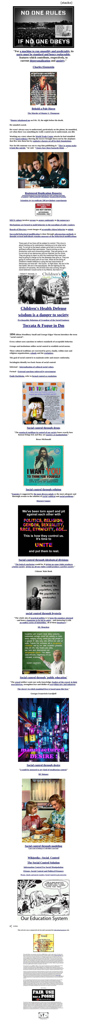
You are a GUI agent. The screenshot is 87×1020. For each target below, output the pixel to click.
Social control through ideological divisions (43, 559)
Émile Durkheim (17, 376)
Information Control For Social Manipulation (43, 867)
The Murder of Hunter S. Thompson (43, 113)
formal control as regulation (44, 376)
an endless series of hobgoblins (33, 622)
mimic (70, 229)
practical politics (38, 618)
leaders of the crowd (61, 682)
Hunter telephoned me (20, 120)
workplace (48, 353)
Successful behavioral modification (25, 234)
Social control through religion (43, 489)
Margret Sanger (43, 501)
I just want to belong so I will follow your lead (43, 848)
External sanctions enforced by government (37, 371)
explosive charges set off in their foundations (52, 141)
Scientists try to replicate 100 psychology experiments (43, 200)
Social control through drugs (43, 427)
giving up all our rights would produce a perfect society (50, 567)
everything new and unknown (62, 684)
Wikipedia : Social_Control (43, 857)
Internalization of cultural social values (36, 367)
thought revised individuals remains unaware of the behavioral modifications (43, 236)
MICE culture (16, 220)
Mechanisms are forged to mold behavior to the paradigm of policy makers (42, 225)
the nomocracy (63, 220)
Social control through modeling (43, 846)
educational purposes (60, 930)
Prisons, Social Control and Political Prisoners (43, 871)
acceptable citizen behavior (53, 229)
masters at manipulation (56, 435)
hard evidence (22, 139)
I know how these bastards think (50, 148)
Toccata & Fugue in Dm (43, 325)
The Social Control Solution (43, 862)
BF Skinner (43, 774)
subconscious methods (64, 234)
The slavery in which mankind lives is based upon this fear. (42, 689)
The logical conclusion (25, 564)
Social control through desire (43, 765)
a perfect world (58, 975)
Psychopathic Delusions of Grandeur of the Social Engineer (43, 320)
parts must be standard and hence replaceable (43, 54)
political (51, 496)
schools (33, 353)
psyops (33, 220)
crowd (17, 682)
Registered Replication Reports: (43, 194)
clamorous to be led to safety (38, 620)
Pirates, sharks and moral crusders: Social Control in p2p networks (43, 875)
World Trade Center (44, 136)
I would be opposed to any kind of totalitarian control (43, 770)
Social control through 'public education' (43, 677)
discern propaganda (58, 955)
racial (44, 496)
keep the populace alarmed (61, 618)
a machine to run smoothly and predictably (44, 51)
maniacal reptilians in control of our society (38, 432)
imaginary (61, 622)
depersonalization (40, 60)
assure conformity (46, 220)
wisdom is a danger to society (43, 315)
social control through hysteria (43, 613)
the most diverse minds (44, 494)
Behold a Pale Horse (43, 108)
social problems (66, 496)
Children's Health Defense (43, 308)
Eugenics (16, 494)
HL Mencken (43, 627)
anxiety (60, 60)
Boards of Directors (18, 229)
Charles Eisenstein (43, 66)
